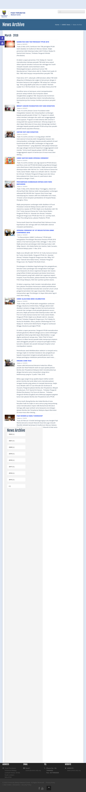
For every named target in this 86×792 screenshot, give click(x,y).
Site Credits (7, 785)
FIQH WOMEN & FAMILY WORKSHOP (30, 416)
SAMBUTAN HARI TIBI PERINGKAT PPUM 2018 (33, 42)
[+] (10, 486)
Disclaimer (16, 785)
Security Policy (26, 785)
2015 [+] (11, 480)
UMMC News (66, 25)
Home (57, 25)
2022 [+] (11, 434)
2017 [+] (11, 467)
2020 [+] (11, 447)
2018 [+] (11, 460)
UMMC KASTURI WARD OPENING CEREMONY (32, 158)
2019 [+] (11, 454)
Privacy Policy (50, 782)
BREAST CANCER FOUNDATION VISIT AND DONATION (36, 106)
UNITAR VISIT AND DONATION (27, 132)
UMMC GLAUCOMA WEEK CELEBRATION (31, 299)
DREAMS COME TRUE (24, 361)
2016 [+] (11, 473)
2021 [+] (11, 441)
